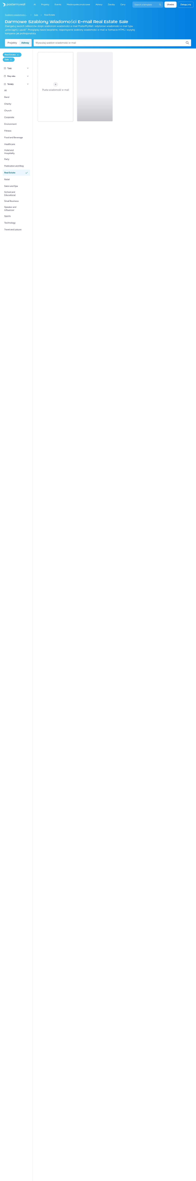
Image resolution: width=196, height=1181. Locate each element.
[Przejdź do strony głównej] (12, 5)
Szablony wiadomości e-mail (16, 15)
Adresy (25, 42)
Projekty (12, 42)
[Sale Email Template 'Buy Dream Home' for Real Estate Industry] (95, 86)
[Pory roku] (28, 76)
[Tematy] (28, 84)
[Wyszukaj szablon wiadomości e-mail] (111, 43)
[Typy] (28, 68)
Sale (36, 15)
